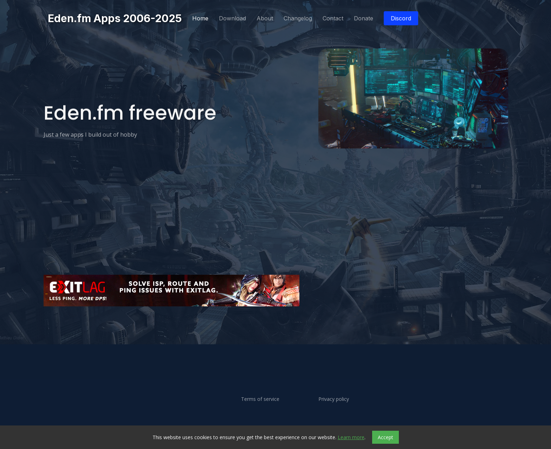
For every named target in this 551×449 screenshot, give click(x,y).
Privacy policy (333, 399)
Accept (385, 437)
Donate (363, 18)
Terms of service (260, 399)
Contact (333, 18)
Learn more (351, 437)
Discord (401, 18)
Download (232, 18)
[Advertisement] (254, 328)
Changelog (298, 18)
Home (200, 18)
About (265, 18)
